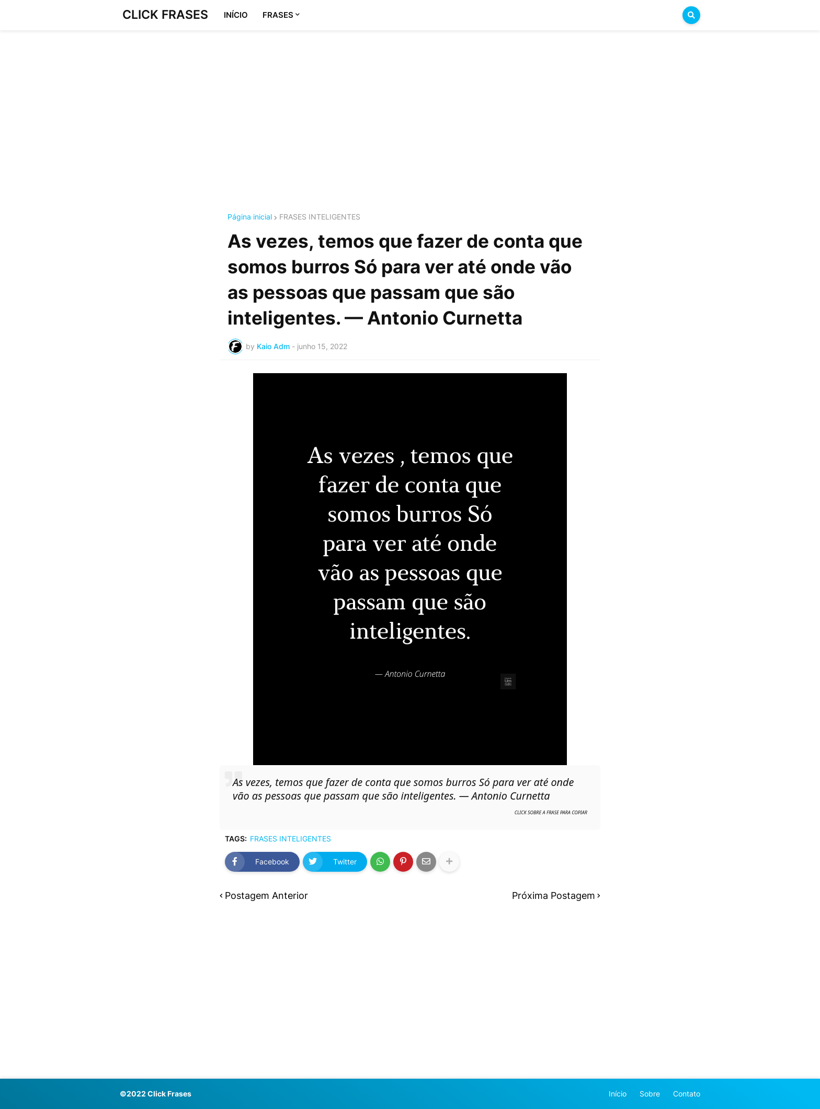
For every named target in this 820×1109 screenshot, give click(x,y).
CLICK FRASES (165, 14)
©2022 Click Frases (155, 1093)
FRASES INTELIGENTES (319, 217)
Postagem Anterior (266, 895)
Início (618, 1093)
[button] (691, 15)
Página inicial (249, 217)
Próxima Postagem (553, 895)
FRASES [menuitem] (278, 15)
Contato (686, 1093)
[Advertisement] (410, 109)
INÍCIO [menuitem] (236, 15)
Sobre (650, 1093)
